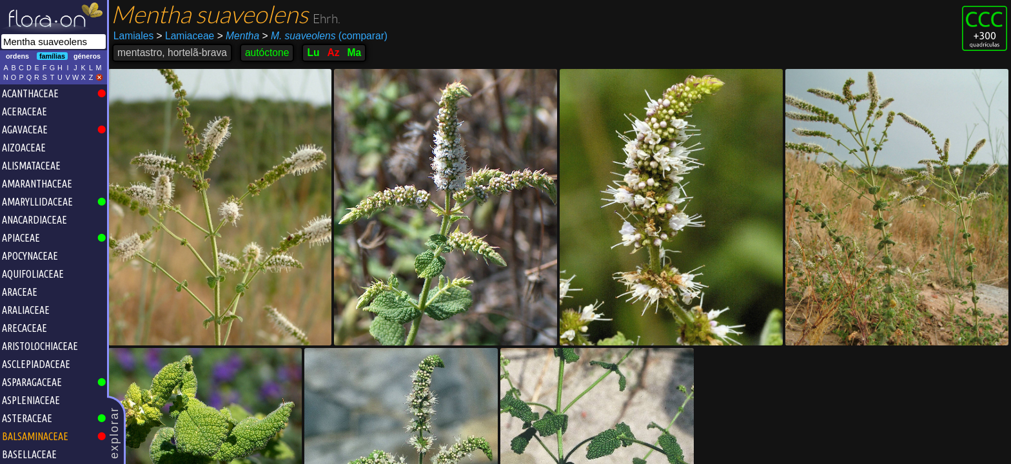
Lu (313, 52)
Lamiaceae (186, 35)
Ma (355, 52)
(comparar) (325, 36)
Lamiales (133, 35)
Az (333, 52)
